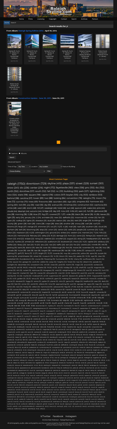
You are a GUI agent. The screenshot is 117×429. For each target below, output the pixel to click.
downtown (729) (36, 183)
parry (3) (17, 394)
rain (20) (69, 245)
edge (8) (66, 300)
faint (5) (25, 340)
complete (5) (92, 332)
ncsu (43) (65, 211)
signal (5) (66, 335)
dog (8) (54, 303)
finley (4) (59, 368)
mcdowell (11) (37, 276)
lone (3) (60, 399)
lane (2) (84, 406)
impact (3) (54, 387)
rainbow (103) (95, 194)
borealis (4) (45, 368)
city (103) (83, 194)
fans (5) (85, 335)
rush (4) (24, 352)
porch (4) (75, 347)
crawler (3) (91, 385)
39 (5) (69, 332)
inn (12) (19, 276)
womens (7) (58, 316)
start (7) (83, 311)
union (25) (52, 230)
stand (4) (16, 360)
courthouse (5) (93, 340)
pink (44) (101, 208)
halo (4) (9, 363)
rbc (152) (100, 187)
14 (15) (56, 256)
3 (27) (59, 227)
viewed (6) (96, 316)
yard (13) (61, 265)
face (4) (96, 363)
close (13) (54, 265)
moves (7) (75, 308)
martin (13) (70, 265)
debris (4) (89, 347)
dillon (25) (11, 233)
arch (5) (68, 329)
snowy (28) (79, 224)
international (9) (13, 292)
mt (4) (36, 365)
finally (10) (27, 287)
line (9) (9, 298)
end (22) (20, 239)
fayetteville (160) (64, 187)
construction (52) (85, 205)
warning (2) (60, 406)
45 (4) (72, 350)
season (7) (95, 308)
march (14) (100, 259)
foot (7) (77, 306)
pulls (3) (86, 401)
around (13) (88, 265)
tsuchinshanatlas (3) (28, 406)
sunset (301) (96, 183)
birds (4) (62, 352)
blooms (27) (12, 227)
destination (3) (57, 401)
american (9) (36, 292)
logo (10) (98, 284)
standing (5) (54, 337)
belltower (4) (67, 368)
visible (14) (44, 262)
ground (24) (55, 233)
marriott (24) (87, 233)
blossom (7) (11, 316)
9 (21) (85, 242)
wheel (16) (37, 256)
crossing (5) (19, 335)
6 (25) (32, 233)
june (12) (91, 273)
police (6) (65, 324)
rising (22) (39, 239)
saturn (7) (49, 316)
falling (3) (65, 401)
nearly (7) (64, 311)
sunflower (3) (11, 404)
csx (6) (65, 316)
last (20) (30, 245)
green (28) (22, 224)
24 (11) (9, 278)
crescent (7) (27, 314)
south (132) (40, 191)
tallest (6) (67, 319)
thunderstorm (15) (27, 259)
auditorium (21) (54, 242)
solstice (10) (45, 289)
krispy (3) (80, 387)
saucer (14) (17, 262)
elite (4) (50, 373)
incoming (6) (19, 324)
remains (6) (52, 319)
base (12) (16, 273)
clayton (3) (81, 373)
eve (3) (81, 404)
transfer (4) (30, 373)
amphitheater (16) (25, 256)
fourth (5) (49, 345)
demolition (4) (30, 363)
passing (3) (32, 387)
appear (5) (59, 335)
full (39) (90, 211)
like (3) (75, 385)
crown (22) (11, 239)
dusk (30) (51, 220)
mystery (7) (52, 306)
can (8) (94, 298)
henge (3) (51, 404)
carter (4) (53, 368)
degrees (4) (48, 370)
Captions (13, 153)
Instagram (71, 416)
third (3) (92, 380)
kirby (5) (80, 345)
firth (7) (101, 314)
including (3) (73, 397)
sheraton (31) (41, 220)
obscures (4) (41, 350)
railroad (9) (11, 295)
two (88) (49, 198)
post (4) (89, 350)
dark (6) (35, 324)
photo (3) (70, 378)
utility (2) (42, 408)
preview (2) (78, 406)
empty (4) (10, 365)
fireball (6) (50, 327)
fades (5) (34, 345)
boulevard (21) (66, 242)
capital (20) (92, 242)
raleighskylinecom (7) (40, 308)
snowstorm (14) (37, 265)
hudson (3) (29, 399)
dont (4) (25, 357)
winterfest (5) (11, 342)
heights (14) (62, 262)
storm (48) (31, 208)
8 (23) (53, 236)
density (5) (99, 337)
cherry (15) (78, 259)
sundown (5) (41, 342)
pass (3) (51, 385)
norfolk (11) (49, 278)
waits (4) (31, 355)
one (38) (10, 214)
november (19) (88, 248)
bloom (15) (63, 256)
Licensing (40, 19)
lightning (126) (97, 191)
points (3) (85, 382)
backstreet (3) (11, 397)
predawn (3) (76, 394)
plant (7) (10, 311)
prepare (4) (102, 355)
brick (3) (81, 375)
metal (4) (82, 347)
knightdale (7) (51, 314)
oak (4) (9, 373)
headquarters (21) (93, 239)
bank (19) (21, 248)
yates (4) (75, 368)
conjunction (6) (97, 327)
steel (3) (55, 380)
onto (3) (79, 389)
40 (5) (30, 337)
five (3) (91, 392)
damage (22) (61, 236)
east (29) (78, 220)
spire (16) (93, 253)
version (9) (71, 292)
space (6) (88, 321)
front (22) (72, 236)
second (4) (83, 360)
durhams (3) (22, 382)
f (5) (93, 337)
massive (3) (44, 385)
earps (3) (32, 375)
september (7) (85, 308)
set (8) (42, 303)
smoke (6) (104, 316)
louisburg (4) (55, 352)
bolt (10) (80, 287)
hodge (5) (92, 335)
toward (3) (42, 399)
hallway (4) (23, 360)
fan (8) (58, 298)
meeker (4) (38, 352)
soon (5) (30, 332)
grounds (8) (35, 303)
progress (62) (83, 201)
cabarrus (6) (11, 327)
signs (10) (90, 284)
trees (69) (33, 201)
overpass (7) (50, 311)
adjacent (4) (101, 352)
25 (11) (28, 278)
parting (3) (43, 382)
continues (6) (24, 321)
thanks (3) (27, 380)
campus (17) (90, 250)
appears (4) (65, 370)
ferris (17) (28, 253)
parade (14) (97, 262)
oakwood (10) (58, 287)
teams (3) (103, 404)
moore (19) (77, 248)
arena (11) (37, 281)
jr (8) (16, 300)
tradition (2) (17, 408)
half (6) (89, 324)
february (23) (35, 236)
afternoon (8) (32, 300)
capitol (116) (47, 194)
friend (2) (98, 406)
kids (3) (70, 394)
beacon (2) (53, 406)
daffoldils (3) (32, 404)
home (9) (90, 289)
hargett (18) (46, 250)
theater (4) (55, 360)
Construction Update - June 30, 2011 (34, 98)
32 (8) (72, 300)
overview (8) (11, 303)
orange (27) (32, 227)
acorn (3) (94, 399)
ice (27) (54, 227)
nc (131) (59, 191)
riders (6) (43, 327)
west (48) (21, 208)
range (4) (44, 373)
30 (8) (88, 298)
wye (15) (94, 256)
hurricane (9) (56, 292)
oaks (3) (36, 399)
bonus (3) (78, 382)
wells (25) (72, 230)
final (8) (48, 303)
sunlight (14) (12, 265)
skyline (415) (55, 183)
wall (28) (88, 224)
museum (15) (47, 256)
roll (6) (64, 327)
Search (74, 19)
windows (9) (26, 295)
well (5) (100, 332)
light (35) (11, 217)
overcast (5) (62, 337)
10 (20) (37, 245)
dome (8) (64, 298)
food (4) (37, 373)
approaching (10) (62, 284)
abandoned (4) (28, 365)
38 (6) (51, 321)
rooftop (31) (21, 220)
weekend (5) (20, 329)
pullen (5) (57, 345)
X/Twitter (45, 416)
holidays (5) (45, 335)
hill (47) (40, 208)
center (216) (36, 187)
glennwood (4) (36, 368)
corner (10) (25, 284)
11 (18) (73, 250)
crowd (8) (72, 298)
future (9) (84, 292)
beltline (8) (79, 300)
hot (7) (58, 311)
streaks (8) (41, 300)
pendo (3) (87, 404)
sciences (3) (73, 399)
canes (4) (74, 365)
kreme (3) (87, 387)
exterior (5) (52, 340)
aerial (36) (89, 214)
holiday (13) (68, 267)
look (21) (10, 242)
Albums (23, 153)
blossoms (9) (85, 295)
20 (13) (60, 267)
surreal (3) (81, 399)
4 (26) (65, 227)
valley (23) (46, 236)
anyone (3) (47, 394)
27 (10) (73, 287)
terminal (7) (11, 308)
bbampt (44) (23, 211)
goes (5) (91, 329)
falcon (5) (18, 347)
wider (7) (97, 311)
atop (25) (43, 230)
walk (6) (81, 321)
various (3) (74, 373)
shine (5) (80, 337)
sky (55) (47, 205)
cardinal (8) (91, 303)
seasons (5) (52, 332)
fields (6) (102, 321)
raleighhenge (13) (69, 270)
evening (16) (12, 256)
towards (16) (58, 253)
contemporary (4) (45, 347)
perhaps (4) (64, 357)
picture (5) (61, 329)
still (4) (104, 357)
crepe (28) (49, 224)
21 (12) (9, 273)
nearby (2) (10, 408)
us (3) (56, 385)
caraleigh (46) (50, 208)
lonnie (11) (11, 281)
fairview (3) (78, 392)
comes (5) (19, 345)
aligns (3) (39, 404)
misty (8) (10, 306)
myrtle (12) (27, 276)
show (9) (35, 295)
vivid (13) (58, 270)
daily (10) (25, 289)
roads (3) (71, 401)
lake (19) (39, 248)
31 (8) (48, 300)
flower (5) (92, 345)
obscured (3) (35, 378)
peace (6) (96, 324)
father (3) (22, 385)
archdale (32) (47, 217)
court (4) (32, 370)
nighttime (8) (88, 300)
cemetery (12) (100, 273)
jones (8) (20, 303)
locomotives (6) (96, 319)
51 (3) (27, 375)
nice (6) (32, 321)
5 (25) (101, 230)
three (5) (39, 329)
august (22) (72, 239)
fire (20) (77, 245)
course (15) (39, 259)
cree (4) (89, 360)
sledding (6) (21, 327)
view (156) (79, 187)
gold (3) (80, 385)
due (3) (62, 404)
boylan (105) (72, 194)
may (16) (67, 253)
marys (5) (59, 340)
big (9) (83, 289)
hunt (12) (105, 270)
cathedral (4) (101, 370)
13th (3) (57, 404)
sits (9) (64, 292)
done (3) (9, 385)
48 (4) (103, 360)
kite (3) (43, 392)
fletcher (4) (80, 352)
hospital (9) (46, 292)
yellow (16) (85, 253)
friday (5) (36, 337)
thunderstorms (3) (46, 401)
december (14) (24, 265)
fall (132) (51, 191)
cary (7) (42, 314)
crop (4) (54, 350)
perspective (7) (74, 311)
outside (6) (11, 324)
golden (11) (21, 278)
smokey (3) (27, 378)
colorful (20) (86, 245)
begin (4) (76, 360)
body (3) (46, 375)
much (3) (91, 382)
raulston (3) (93, 401)
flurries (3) (20, 392)
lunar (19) (47, 248)
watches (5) (28, 335)
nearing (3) (53, 378)
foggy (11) (29, 281)
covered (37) (54, 214)
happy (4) (31, 352)
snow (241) (13, 187)
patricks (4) (56, 370)
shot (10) (106, 284)
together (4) (97, 357)
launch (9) (33, 298)
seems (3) (63, 389)
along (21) (81, 239)
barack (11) (75, 278)
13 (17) (50, 253)
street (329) (82, 183)
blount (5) (10, 337)
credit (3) (43, 378)
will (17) (99, 250)
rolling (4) (106, 347)
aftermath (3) (21, 397)
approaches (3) (47, 380)
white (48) (12, 208)
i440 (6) (16, 321)
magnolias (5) (47, 329)
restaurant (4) (56, 365)
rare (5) (45, 340)
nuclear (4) (78, 350)
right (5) (24, 337)
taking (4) (63, 360)
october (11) (101, 278)
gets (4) (80, 357)
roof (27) (96, 224)
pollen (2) (24, 408)
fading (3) (75, 404)
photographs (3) (18, 380)
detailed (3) (62, 385)
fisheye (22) (91, 236)
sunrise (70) (22, 201)
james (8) (10, 300)
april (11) (65, 276)
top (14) (79, 262)
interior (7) (35, 316)
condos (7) (105, 306)
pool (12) (84, 273)
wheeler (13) (41, 267)
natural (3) (66, 399)
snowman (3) (29, 401)
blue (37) (37, 214)
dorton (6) (35, 327)
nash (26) (81, 227)
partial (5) (27, 345)
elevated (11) (20, 281)
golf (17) (21, 253)
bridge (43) (47, 211)
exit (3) (96, 392)
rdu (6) (9, 319)
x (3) (48, 378)
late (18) (37, 250)
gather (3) (65, 382)
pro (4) (97, 368)
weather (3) (63, 394)
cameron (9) (60, 289)
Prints (30, 19)
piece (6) (44, 319)
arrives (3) (50, 389)
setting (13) (11, 267)
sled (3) (26, 392)
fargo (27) (22, 227)
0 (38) (30, 214)
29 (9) (78, 292)
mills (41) (74, 211)
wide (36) (70, 214)
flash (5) (54, 329)
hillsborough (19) (58, 248)
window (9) (99, 289)
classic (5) (18, 337)
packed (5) (74, 342)
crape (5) (67, 342)
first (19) (69, 248)
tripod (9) (69, 289)
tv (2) (69, 406)
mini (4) (77, 363)
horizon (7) (18, 311)
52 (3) (80, 380)
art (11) (46, 276)
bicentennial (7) (41, 306)
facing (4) (80, 355)
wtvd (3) (9, 380)
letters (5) (75, 332)
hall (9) (54, 295)
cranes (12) (41, 273)
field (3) (54, 399)
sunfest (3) (24, 404)
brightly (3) (58, 382)
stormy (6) (42, 324)
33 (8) (105, 303)
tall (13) (19, 267)
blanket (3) (10, 394)
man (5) (60, 342)
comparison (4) (57, 347)
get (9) (18, 295)
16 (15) (70, 259)
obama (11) (84, 278)
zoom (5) (73, 340)
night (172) (49, 187)
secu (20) (44, 245)
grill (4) (43, 360)
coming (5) (87, 337)
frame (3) (101, 373)
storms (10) (97, 287)
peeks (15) (81, 256)
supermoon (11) (55, 276)
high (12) (33, 273)
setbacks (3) (11, 389)
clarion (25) (62, 230)
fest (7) (42, 316)
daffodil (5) (64, 345)
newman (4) (90, 368)
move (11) (92, 278)
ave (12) (89, 270)
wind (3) (18, 389)
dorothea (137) (26, 191)
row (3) (68, 389)
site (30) (70, 220)
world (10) (34, 284)
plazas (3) (47, 387)
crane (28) (40, 224)
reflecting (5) (92, 342)
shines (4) (10, 352)
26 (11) (42, 278)
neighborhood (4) (54, 355)
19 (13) (49, 267)
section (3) (10, 387)
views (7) (60, 306)
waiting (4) (103, 350)
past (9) (42, 295)
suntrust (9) (24, 298)
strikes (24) (65, 233)
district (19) (30, 248)
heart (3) (87, 399)
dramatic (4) (73, 370)
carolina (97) (26, 198)
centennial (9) (25, 292)
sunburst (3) (85, 394)
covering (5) (73, 345)
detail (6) (103, 324)
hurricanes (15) (62, 259)
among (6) (28, 324)
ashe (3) (9, 375)
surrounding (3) (30, 397)
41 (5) (74, 337)
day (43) (56, 211)
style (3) (98, 389)
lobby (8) (100, 298)
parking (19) (12, 248)
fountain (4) (70, 363)
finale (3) (92, 389)
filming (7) (87, 314)
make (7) (26, 311)
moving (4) (43, 355)
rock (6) (64, 321)
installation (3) (100, 380)
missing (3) (66, 375)
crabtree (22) (49, 239)
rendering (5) (61, 332)
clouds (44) (12, 211)
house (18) (22, 250)
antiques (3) (29, 385)
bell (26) (22, 230)
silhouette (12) (51, 273)
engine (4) (96, 350)
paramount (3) (82, 397)
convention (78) (74, 198)
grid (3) (45, 404)
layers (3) (39, 380)
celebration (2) (39, 406)
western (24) (76, 233)
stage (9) (92, 292)
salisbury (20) (103, 242)
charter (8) (68, 303)
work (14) (35, 262)
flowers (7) (28, 308)
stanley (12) (11, 276)
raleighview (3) (100, 385)
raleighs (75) (89, 198)
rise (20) (52, 245)
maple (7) (20, 316)
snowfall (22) (61, 239)
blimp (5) (79, 335)
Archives (84, 19)
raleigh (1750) (16, 183)
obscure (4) (18, 365)
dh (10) (9, 289)
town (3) (56, 389)
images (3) (74, 380)
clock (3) (71, 382)
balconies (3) (25, 389)
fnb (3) (18, 404)
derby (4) (93, 370)
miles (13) (32, 267)
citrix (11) (62, 281)
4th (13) (19, 270)
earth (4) (15, 373)
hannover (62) (96, 201)
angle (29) (87, 220)
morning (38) (21, 214)
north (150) (13, 191)
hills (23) (102, 233)
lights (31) (31, 220)
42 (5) (79, 340)
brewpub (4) (54, 363)
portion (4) (23, 355)
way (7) (104, 311)
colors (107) (59, 194)
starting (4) (47, 365)
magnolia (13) (99, 267)
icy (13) (75, 267)
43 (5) (86, 345)
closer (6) (78, 324)
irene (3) (33, 380)
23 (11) (89, 276)
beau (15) (72, 256)
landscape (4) (94, 365)
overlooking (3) (62, 392)
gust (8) (60, 303)
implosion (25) (23, 233)
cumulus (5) (100, 345)
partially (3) (62, 380)
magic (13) (79, 265)
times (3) (36, 382)
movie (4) (103, 368)
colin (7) (95, 314)
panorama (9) (63, 295)
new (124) (12, 194)
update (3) (22, 399)
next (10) (19, 287)
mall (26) (72, 227)
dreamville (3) (95, 404)
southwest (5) (30, 329)
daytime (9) (95, 295)
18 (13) (25, 267)
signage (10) (81, 284)
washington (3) (11, 378)
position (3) (86, 380)
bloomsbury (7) (54, 308)
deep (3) (69, 385)
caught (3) (101, 387)
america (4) (18, 357)
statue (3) (20, 378)
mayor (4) (46, 352)
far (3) (9, 382)
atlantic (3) (40, 387)
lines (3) (22, 375)
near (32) (58, 217)
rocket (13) (27, 270)
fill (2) (102, 406)
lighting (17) (12, 253)
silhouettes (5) (22, 342)
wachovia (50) (100, 205)
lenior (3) (85, 392)
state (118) (23, 194)
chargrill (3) (29, 382)
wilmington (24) (42, 233)
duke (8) (97, 300)
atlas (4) (66, 350)
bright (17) (43, 253)
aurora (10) (17, 289)
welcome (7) (34, 311)
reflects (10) (43, 284)
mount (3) (37, 401)
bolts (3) (38, 397)
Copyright (52, 19)
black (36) (79, 214)
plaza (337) (69, 183)
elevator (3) (89, 378)
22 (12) (68, 273)
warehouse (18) (58, 250)
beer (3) (49, 399)
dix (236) (24, 187)
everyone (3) (55, 394)
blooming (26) (33, 230)
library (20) (21, 245)
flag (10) (67, 287)
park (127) (84, 191)
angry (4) (81, 370)
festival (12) (75, 273)
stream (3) (67, 373)
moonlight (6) (72, 321)
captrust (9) (105, 295)
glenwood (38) (100, 211)
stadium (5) (102, 342)
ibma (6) (58, 327)
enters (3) (10, 399)
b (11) (14, 278)
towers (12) (81, 270)
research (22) (101, 236)
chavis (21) (77, 242)
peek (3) (74, 387)
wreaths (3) (50, 382)
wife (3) (44, 389)
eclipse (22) (29, 239)
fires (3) (74, 389)
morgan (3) (61, 387)
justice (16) (75, 253)
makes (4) (17, 352)
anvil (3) (85, 385)
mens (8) (99, 303)
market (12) (24, 273)
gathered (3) (74, 375)
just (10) (73, 284)
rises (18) (98, 248)
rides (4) (80, 365)
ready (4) (31, 357)
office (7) (90, 311)
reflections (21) (41, 242)
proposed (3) (39, 394)
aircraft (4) (25, 347)
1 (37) (63, 214)
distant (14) (87, 262)
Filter (49, 171)
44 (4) (25, 350)
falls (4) (86, 365)
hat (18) (68, 250)
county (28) (12, 224)
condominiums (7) (94, 306)
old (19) (104, 245)
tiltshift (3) (101, 392)
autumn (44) (36, 211)
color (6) (16, 319)
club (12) (61, 273)
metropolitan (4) (90, 352)
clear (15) (101, 256)
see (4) (17, 368)
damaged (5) (76, 329)
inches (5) (10, 347)
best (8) (27, 303)
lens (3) (38, 389)
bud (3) (99, 394)
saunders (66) (60, 201)
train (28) (31, 224)
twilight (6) (71, 316)
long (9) (16, 298)
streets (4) (62, 363)
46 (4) (17, 355)
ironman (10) (35, 289)
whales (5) (10, 340)
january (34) (30, 217)
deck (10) (105, 281)
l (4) (75, 352)
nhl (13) (47, 265)
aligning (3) (68, 404)
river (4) (56, 357)
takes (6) (10, 321)
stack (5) (84, 329)
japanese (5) (11, 345)
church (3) (94, 387)
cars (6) (71, 324)
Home (21, 19)
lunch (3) (32, 389)
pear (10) (97, 281)
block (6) (45, 321)
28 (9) (52, 289)
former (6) (57, 321)
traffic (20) (61, 245)
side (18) (30, 250)
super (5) (24, 332)
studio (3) (82, 378)
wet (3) (68, 380)
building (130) (71, 191)
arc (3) (22, 394)
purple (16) (102, 253)
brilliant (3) (101, 399)
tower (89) (38, 198)
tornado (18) (12, 250)
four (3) (9, 406)
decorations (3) (63, 397)
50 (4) (56, 373)
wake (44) (91, 208)
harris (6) (74, 319)
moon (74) (101, 198)
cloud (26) (102, 227)
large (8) (76, 303)
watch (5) (32, 340)
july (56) (30, 205)
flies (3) (107, 380)
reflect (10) (36, 287)
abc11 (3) (76, 378)
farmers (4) (87, 355)
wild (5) (69, 337)
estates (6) (36, 319)
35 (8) (28, 306)
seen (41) (82, 211)
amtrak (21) (29, 242)
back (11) (106, 276)
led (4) (22, 363)
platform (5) (83, 332)
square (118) (35, 194)
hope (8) (83, 303)
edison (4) (16, 363)
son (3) (16, 399)
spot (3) (38, 392)
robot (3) (10, 401)
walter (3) (14, 382)
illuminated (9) (74, 295)
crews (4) (31, 360)
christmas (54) (70, 205)
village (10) (79, 281)
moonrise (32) (81, 217)
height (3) (97, 378)
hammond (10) (46, 287)
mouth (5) (18, 340)
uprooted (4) (67, 347)
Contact (64, 19)
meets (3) (71, 392)
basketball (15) (13, 259)
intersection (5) (101, 335)
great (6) (60, 319)
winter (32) (92, 217)
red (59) (22, 205)
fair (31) (101, 217)
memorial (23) (23, 236)
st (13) (55, 267)
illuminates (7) (69, 306)
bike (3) (55, 392)
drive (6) (22, 319)
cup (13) (90, 267)
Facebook (58, 416)
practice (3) (37, 385)
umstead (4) (18, 350)
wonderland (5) (52, 342)
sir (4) (84, 350)
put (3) (103, 382)
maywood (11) (97, 276)
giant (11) (57, 278)
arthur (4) (82, 368)
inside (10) (88, 287)
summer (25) (92, 230)
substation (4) (97, 347)
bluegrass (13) (48, 270)
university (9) (101, 292)
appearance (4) (25, 368)
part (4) (48, 350)
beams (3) (86, 389)
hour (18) (106, 248)
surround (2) (91, 406)
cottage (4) (22, 373)
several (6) (86, 319)
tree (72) (11, 201)
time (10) (51, 284)
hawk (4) (102, 363)
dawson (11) (73, 276)
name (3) (102, 397)
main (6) (50, 324)
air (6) (84, 324)
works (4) (46, 357)
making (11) (66, 278)
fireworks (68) (45, 201)
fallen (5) (101, 340)
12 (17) (35, 253)
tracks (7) (35, 314)
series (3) (17, 387)
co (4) (108, 360)
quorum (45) (80, 208)
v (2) (73, 406)
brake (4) (10, 350)
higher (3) (98, 382)
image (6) (29, 319)
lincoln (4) (10, 368)
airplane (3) (87, 375)
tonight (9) (51, 298)
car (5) (18, 332)
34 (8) (23, 306)
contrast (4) (11, 355)
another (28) (69, 224)
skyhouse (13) (37, 270)
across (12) (97, 270)
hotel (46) (62, 208)
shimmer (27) (44, 227)
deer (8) (17, 306)
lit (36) (96, 214)
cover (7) (10, 314)
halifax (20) (11, 245)
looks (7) (84, 306)
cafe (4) (37, 355)
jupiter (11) (45, 281)
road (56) (39, 205)
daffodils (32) (68, 217)
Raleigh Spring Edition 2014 (30, 31)
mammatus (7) (72, 314)
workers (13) (98, 265)
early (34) (20, 217)
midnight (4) (88, 357)
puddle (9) (42, 298)
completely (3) (11, 392)
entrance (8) (81, 298)
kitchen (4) (96, 360)
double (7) (18, 314)
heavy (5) (39, 340)
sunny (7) (27, 316)
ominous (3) (95, 375)
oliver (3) (21, 401)
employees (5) (99, 329)
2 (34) (38, 217)
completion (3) (61, 378)
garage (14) (26, 262)
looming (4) (103, 365)
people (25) (81, 230)
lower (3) (96, 397)
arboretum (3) (101, 401)
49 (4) (47, 363)
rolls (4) (69, 360)
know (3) (90, 397)
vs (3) (19, 406)
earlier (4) (10, 357)
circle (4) (83, 363)
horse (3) (104, 389)
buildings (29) (98, 220)
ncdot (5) (45, 332)
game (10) (70, 281)
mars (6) (28, 327)
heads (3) (68, 387)
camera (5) (37, 332)
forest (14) (72, 262)
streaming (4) (31, 350)
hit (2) (37, 408)
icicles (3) (32, 392)
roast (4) (37, 360)
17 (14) (9, 262)
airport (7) (20, 308)
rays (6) (79, 327)
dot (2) (47, 406)
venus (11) (35, 278)
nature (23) (12, 236)
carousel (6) (87, 327)
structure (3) (25, 387)
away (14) (52, 262)
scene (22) (81, 236)
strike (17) (80, 250)
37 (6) (80, 319)
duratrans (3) (104, 378)
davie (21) (105, 239)
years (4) (90, 363)
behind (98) (13, 198)
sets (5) (84, 340)
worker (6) (106, 319)
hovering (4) (65, 355)
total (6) (38, 321)
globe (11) (82, 276)
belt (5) (72, 335)
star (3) (60, 373)
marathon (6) (71, 327)
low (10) (105, 287)
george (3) (103, 375)
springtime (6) (87, 316)
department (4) (23, 370)
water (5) (66, 340)
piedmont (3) (79, 401)
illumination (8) (56, 300)
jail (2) (65, 406)
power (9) (76, 289)
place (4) (73, 355)
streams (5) (11, 332)
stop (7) (42, 311)
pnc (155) (90, 187)
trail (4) (87, 370)
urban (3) (87, 373)
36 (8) (33, 306)
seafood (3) (39, 375)
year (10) (10, 284)
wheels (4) (38, 357)
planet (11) (54, 281)
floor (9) (48, 295)
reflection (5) (83, 342)
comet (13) (11, 270)
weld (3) (15, 406)
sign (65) (72, 201)
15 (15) (87, 256)
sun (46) (70, 208)
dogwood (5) (32, 342)
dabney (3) (92, 394)
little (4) (48, 360)
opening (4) (40, 370)
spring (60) (12, 205)
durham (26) (12, 230)
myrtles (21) (19, 242)
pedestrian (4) (33, 347)
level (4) (60, 350)
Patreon (95, 19)
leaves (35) (105, 214)
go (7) (101, 308)
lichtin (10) (11, 287)
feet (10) (18, 284)
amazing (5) (42, 345)
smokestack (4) (12, 370)
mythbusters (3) (46, 397)
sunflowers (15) (89, 259)
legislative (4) (40, 363)
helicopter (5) (44, 337)
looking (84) (60, 198)
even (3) (15, 385)
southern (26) (91, 227)
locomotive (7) (66, 308)
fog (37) (45, 214)
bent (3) (59, 375)
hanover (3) (94, 373)
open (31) (11, 220)
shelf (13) (82, 267)
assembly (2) (31, 408)
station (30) (61, 220)
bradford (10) (88, 281)
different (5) (36, 335)
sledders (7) (61, 314)
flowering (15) (49, 259)
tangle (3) (49, 392)
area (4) (9, 360)
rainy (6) (79, 316)
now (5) (52, 335)
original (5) (10, 335)
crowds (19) (96, 245)
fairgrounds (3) (29, 394)
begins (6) (95, 321)
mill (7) (80, 314)
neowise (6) (11, 329)
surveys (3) (53, 375)
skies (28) (59, 224)
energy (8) (23, 300)
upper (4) (95, 355)
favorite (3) (16, 375)
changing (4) (73, 357)
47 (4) (52, 357)
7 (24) (96, 233)
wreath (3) (55, 397)
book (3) (15, 401)
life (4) (41, 365)
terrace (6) (57, 324)
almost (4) (69, 352)
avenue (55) (57, 205)
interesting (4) (65, 365)
